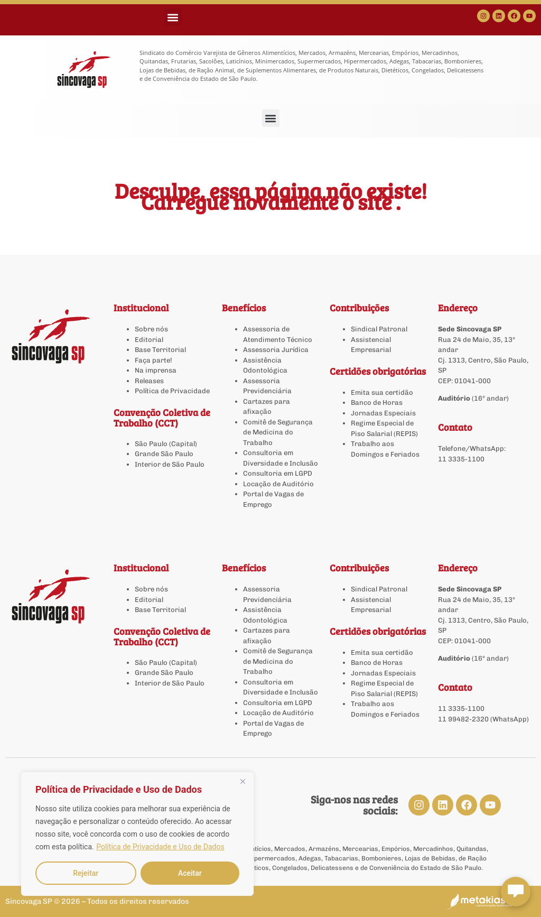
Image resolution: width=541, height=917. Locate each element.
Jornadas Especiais (383, 413)
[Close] (242, 781)
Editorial (149, 340)
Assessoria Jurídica (276, 350)
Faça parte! (153, 360)
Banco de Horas (377, 402)
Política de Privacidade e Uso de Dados (160, 846)
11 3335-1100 (461, 459)
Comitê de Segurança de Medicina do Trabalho (278, 432)
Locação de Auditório (278, 484)
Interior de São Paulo (169, 464)
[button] (173, 17)
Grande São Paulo (164, 454)
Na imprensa (155, 370)
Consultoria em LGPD (277, 473)
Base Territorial (160, 350)
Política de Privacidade (172, 391)
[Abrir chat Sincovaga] (515, 891)
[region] (137, 834)
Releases (149, 381)
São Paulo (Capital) (166, 444)
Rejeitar (85, 873)
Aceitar (190, 873)
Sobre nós (151, 329)
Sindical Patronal (379, 329)
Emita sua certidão (382, 392)
